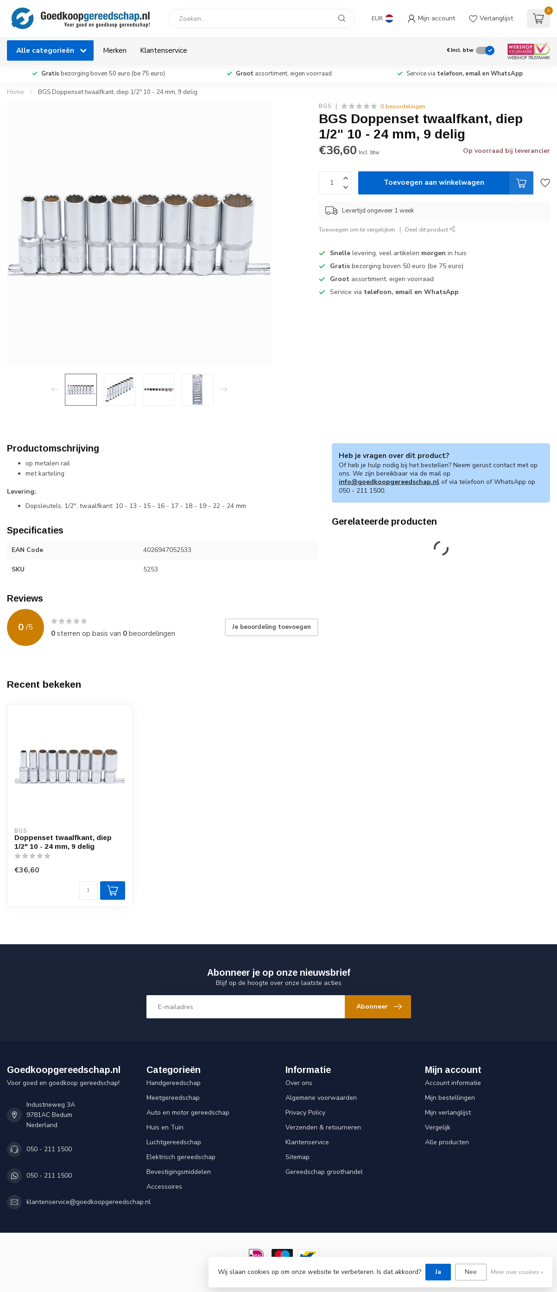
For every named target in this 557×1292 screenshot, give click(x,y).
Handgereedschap (173, 1083)
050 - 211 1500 (49, 1149)
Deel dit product (430, 229)
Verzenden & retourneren (323, 1127)
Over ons (298, 1083)
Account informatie (453, 1083)
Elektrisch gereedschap (180, 1157)
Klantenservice (163, 50)
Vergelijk (437, 1127)
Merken (115, 50)
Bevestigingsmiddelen (178, 1171)
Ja (438, 1271)
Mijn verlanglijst (448, 1112)
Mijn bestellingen (450, 1097)
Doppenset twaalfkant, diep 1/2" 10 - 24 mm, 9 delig (63, 842)
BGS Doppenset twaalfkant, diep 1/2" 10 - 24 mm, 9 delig (117, 92)
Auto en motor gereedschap (187, 1112)
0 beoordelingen (402, 106)
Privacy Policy (305, 1112)
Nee (471, 1271)
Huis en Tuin (165, 1127)
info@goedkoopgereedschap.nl (389, 481)
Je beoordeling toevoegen (271, 627)
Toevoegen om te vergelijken (357, 229)
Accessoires (164, 1186)
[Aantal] (88, 890)
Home (15, 92)
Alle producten (447, 1142)
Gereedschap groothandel (324, 1171)
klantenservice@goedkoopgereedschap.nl (88, 1202)
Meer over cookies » (517, 1272)
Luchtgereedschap (173, 1142)
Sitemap (297, 1157)
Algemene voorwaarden (321, 1097)
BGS (325, 106)
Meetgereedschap (173, 1097)
